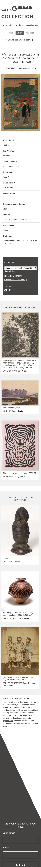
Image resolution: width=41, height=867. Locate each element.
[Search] (20, 40)
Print (4, 198)
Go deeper (32, 25)
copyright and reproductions (13, 723)
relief (5, 209)
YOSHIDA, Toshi (9, 411)
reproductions (8, 721)
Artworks (8, 25)
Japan (5, 230)
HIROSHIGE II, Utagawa (16, 68)
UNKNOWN (7, 562)
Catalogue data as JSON (14, 280)
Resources (30, 33)
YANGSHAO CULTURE (12, 618)
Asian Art (6, 177)
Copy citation (9, 271)
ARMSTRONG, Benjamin (13, 477)
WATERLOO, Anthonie (12, 371)
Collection (17, 16)
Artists (19, 25)
